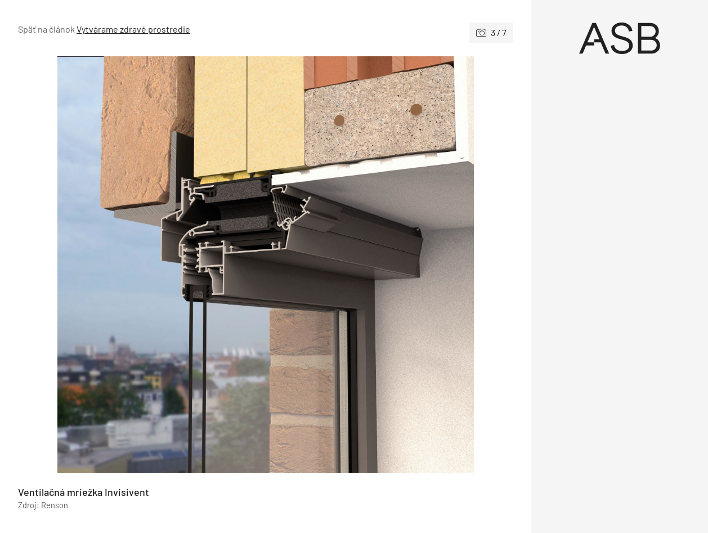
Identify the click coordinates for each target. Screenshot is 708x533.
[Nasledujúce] (389, 264)
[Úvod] (620, 38)
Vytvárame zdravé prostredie (133, 29)
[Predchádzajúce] (142, 264)
